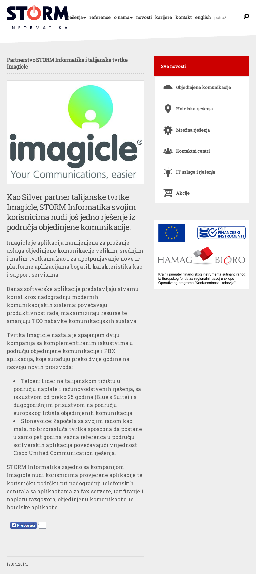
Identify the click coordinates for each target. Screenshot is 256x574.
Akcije (175, 190)
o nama (121, 17)
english (203, 17)
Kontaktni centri (185, 148)
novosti (144, 17)
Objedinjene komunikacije (196, 84)
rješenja (74, 17)
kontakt (183, 17)
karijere (163, 17)
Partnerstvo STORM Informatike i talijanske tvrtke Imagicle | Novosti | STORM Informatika (38, 17)
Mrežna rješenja (185, 127)
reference (100, 17)
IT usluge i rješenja (188, 169)
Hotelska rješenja (187, 106)
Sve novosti (173, 66)
